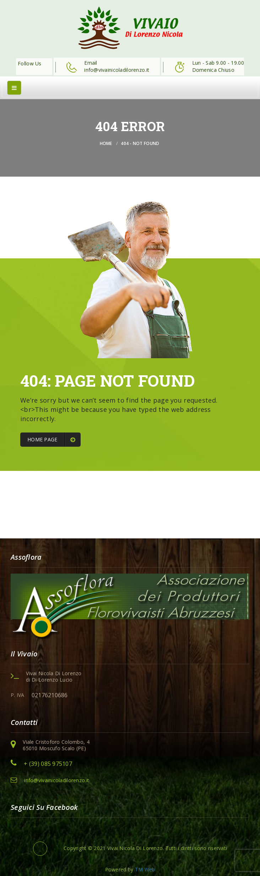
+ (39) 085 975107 (48, 764)
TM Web (145, 869)
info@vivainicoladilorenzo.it (56, 780)
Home (106, 143)
